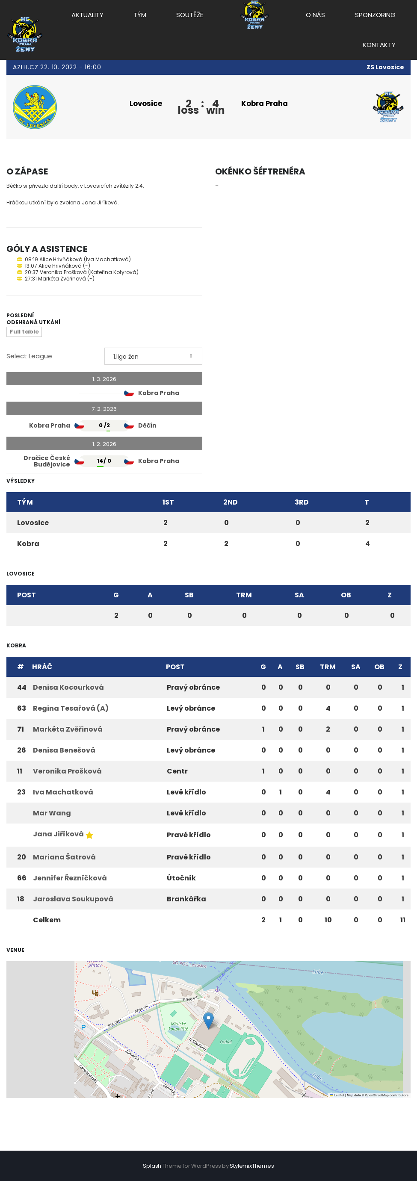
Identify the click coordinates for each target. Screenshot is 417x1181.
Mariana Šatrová (64, 858)
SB (189, 596)
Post (26, 596)
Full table (24, 333)
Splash (152, 1166)
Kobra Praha (269, 103)
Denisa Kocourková (68, 689)
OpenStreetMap (376, 1096)
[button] (208, 1022)
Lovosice (142, 103)
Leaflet (337, 1096)
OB (346, 596)
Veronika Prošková (67, 772)
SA (299, 596)
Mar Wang (52, 814)
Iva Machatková (63, 793)
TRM (244, 596)
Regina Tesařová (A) (71, 710)
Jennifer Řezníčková (70, 879)
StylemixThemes (252, 1166)
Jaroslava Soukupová (73, 900)
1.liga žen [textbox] (126, 358)
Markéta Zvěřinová (68, 730)
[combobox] (153, 357)
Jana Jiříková (58, 835)
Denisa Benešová (64, 751)
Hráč (42, 668)
